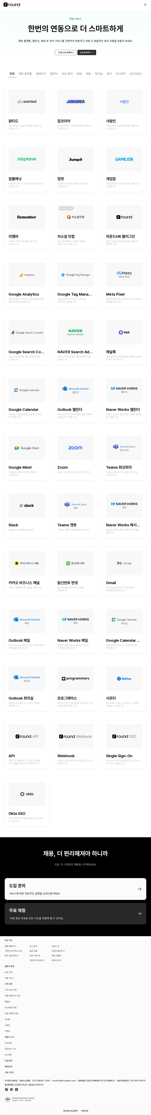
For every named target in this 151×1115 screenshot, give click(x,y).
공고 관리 (33, 946)
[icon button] (145, 4)
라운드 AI (55, 946)
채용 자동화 (56, 955)
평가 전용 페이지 (11, 955)
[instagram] (6, 1089)
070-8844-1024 (41, 1080)
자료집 (7, 1025)
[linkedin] (16, 1089)
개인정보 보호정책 (70, 1111)
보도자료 (8, 1043)
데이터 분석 (56, 960)
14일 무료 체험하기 (66, 53)
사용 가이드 (9, 1072)
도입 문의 (8, 1060)
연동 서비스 (9, 978)
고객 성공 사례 (11, 990)
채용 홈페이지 (10, 946)
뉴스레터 (8, 1055)
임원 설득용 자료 (11, 1013)
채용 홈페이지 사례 (12, 996)
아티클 (7, 1019)
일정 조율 (33, 951)
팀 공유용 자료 (11, 1007)
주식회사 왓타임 (11, 1080)
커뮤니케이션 (34, 955)
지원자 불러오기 (58, 951)
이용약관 (84, 1111)
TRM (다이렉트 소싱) (13, 951)
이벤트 (7, 1031)
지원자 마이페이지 (36, 960)
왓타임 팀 (8, 1066)
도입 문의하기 (87, 53)
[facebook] (11, 1089)
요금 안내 (8, 972)
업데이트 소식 (10, 1049)
